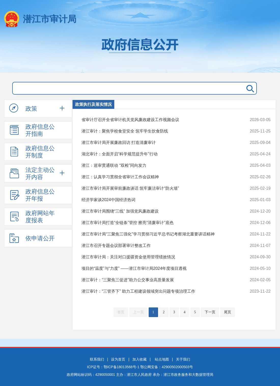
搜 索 (249, 88)
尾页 (227, 312)
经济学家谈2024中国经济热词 (158, 200)
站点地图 (162, 359)
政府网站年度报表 (32, 217)
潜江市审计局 (49, 19)
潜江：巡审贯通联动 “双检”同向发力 (158, 165)
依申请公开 (32, 238)
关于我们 (183, 359)
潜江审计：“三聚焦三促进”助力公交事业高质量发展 (158, 280)
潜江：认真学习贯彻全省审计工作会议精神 (158, 177)
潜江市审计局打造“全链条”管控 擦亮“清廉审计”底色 (158, 223)
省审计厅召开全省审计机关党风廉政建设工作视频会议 (158, 120)
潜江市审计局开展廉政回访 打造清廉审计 (158, 143)
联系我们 (97, 359)
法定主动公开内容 (32, 173)
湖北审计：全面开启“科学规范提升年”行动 (158, 154)
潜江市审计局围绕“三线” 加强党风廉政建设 (158, 211)
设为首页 (118, 359)
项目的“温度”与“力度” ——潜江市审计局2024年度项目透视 (158, 268)
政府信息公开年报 (32, 195)
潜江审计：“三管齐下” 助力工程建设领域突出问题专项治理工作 (158, 291)
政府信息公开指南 (32, 130)
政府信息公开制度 (32, 152)
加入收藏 (139, 359)
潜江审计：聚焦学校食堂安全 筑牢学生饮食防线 (158, 131)
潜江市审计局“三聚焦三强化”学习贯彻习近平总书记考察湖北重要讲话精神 (158, 234)
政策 (23, 108)
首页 (120, 312)
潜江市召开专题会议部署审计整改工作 (158, 246)
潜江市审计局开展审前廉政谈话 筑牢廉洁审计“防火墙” (158, 188)
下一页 (210, 312)
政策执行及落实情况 (93, 104)
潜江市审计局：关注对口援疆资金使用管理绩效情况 (158, 257)
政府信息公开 (140, 53)
